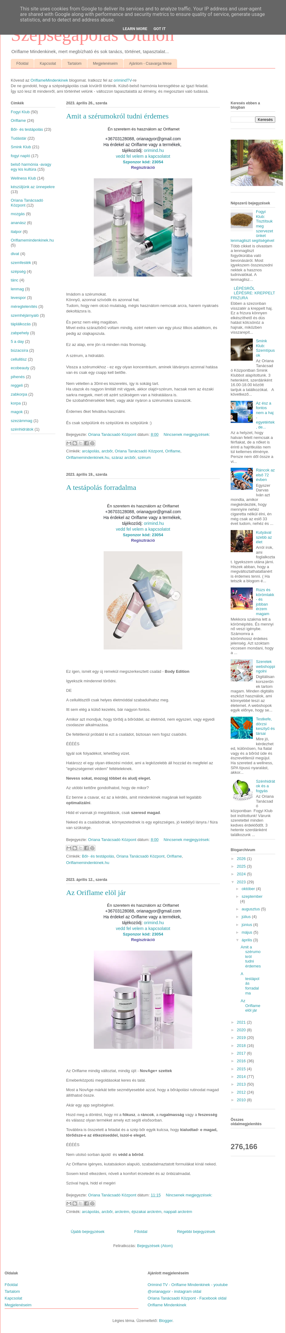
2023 (242, 882)
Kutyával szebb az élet (264, 537)
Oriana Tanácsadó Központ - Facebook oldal (187, 1298)
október (249, 888)
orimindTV (123, 80)
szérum (144, 457)
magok (17, 411)
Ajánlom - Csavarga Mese (150, 63)
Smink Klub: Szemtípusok (265, 348)
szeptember (252, 896)
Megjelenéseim (105, 63)
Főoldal (22, 63)
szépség (18, 271)
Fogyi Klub (20, 112)
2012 (242, 1092)
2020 (242, 1030)
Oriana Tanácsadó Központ (139, 451)
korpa (16, 403)
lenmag (17, 289)
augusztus (251, 909)
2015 (242, 1069)
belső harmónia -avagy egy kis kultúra (31, 167)
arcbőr (107, 451)
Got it (159, 28)
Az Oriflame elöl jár (96, 893)
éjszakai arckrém (146, 1211)
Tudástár (18, 138)
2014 (242, 1076)
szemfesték (21, 262)
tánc (14, 280)
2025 (242, 866)
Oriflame (172, 451)
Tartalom (74, 63)
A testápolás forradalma (101, 487)
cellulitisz (19, 359)
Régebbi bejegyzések (196, 1231)
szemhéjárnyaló (25, 315)
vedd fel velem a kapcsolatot (143, 156)
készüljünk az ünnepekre (33, 186)
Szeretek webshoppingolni (265, 666)
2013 (242, 1084)
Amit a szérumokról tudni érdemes (117, 116)
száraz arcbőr (123, 457)
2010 (242, 1100)
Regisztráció (143, 167)
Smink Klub (21, 147)
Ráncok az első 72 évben (265, 475)
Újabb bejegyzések (88, 1231)
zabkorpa (19, 394)
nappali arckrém (178, 1211)
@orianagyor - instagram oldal (174, 1291)
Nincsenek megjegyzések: (187, 434)
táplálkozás (21, 324)
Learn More (135, 28)
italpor (16, 231)
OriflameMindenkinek (49, 80)
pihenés (18, 376)
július (247, 916)
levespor (18, 297)
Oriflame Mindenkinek (167, 1305)
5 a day (17, 341)
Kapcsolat (48, 63)
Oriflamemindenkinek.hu (87, 457)
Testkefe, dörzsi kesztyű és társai (265, 726)
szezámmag (21, 420)
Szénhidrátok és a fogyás (265, 786)
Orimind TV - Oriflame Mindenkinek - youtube (188, 1284)
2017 (242, 1053)
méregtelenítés (24, 306)
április (247, 940)
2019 (242, 1037)
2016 (242, 1061)
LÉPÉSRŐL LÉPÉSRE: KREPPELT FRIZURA (253, 293)
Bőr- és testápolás (98, 856)
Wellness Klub (23, 178)
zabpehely (20, 333)
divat (15, 253)
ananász (18, 222)
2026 (242, 858)
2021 (242, 1022)
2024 (242, 874)
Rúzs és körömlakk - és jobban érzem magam (265, 601)
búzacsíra (19, 350)
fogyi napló (20, 155)
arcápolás (90, 451)
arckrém (122, 1211)
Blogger (166, 1320)
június (247, 924)
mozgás (18, 213)
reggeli (17, 385)
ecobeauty (20, 368)
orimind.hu (154, 150)
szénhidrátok (22, 429)
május (247, 932)
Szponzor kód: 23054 (143, 162)
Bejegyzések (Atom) (155, 1245)
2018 (242, 1045)
